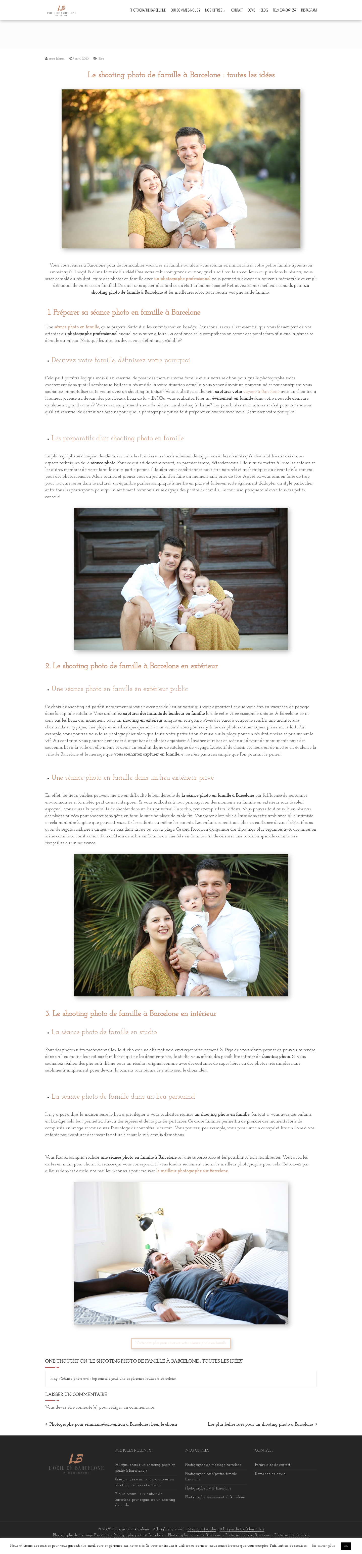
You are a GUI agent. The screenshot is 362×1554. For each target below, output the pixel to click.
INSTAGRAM (309, 10)
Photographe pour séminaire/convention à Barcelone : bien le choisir (113, 1424)
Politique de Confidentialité (242, 1529)
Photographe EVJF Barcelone (208, 1488)
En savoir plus (323, 1546)
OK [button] (346, 1546)
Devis (251, 10)
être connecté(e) (83, 1407)
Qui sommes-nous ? (185, 10)
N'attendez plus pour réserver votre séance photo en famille (180, 1343)
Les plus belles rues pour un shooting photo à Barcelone (260, 1424)
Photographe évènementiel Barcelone (215, 1497)
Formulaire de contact (272, 1465)
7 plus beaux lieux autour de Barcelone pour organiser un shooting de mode (145, 1499)
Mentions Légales (202, 1529)
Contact (237, 10)
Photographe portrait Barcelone (139, 1535)
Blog (264, 10)
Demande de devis (270, 1474)
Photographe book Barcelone (248, 1535)
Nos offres (213, 10)
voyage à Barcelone (261, 391)
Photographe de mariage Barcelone (213, 1465)
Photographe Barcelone (148, 10)
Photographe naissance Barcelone (195, 1535)
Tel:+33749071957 (284, 10)
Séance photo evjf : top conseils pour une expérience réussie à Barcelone (118, 1379)
